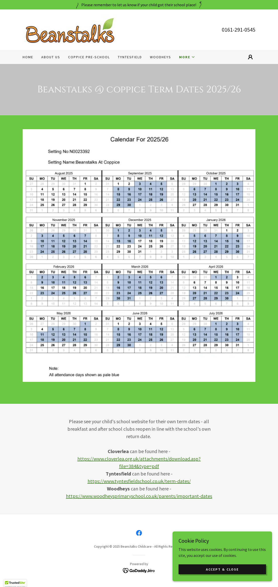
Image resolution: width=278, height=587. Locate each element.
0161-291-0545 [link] (238, 29)
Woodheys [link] (160, 57)
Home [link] (28, 57)
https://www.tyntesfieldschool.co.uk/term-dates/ (139, 481)
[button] (187, 57)
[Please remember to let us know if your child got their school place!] (139, 4)
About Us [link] (50, 57)
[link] (70, 29)
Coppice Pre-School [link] (89, 57)
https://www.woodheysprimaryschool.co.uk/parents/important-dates (139, 496)
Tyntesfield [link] (130, 57)
